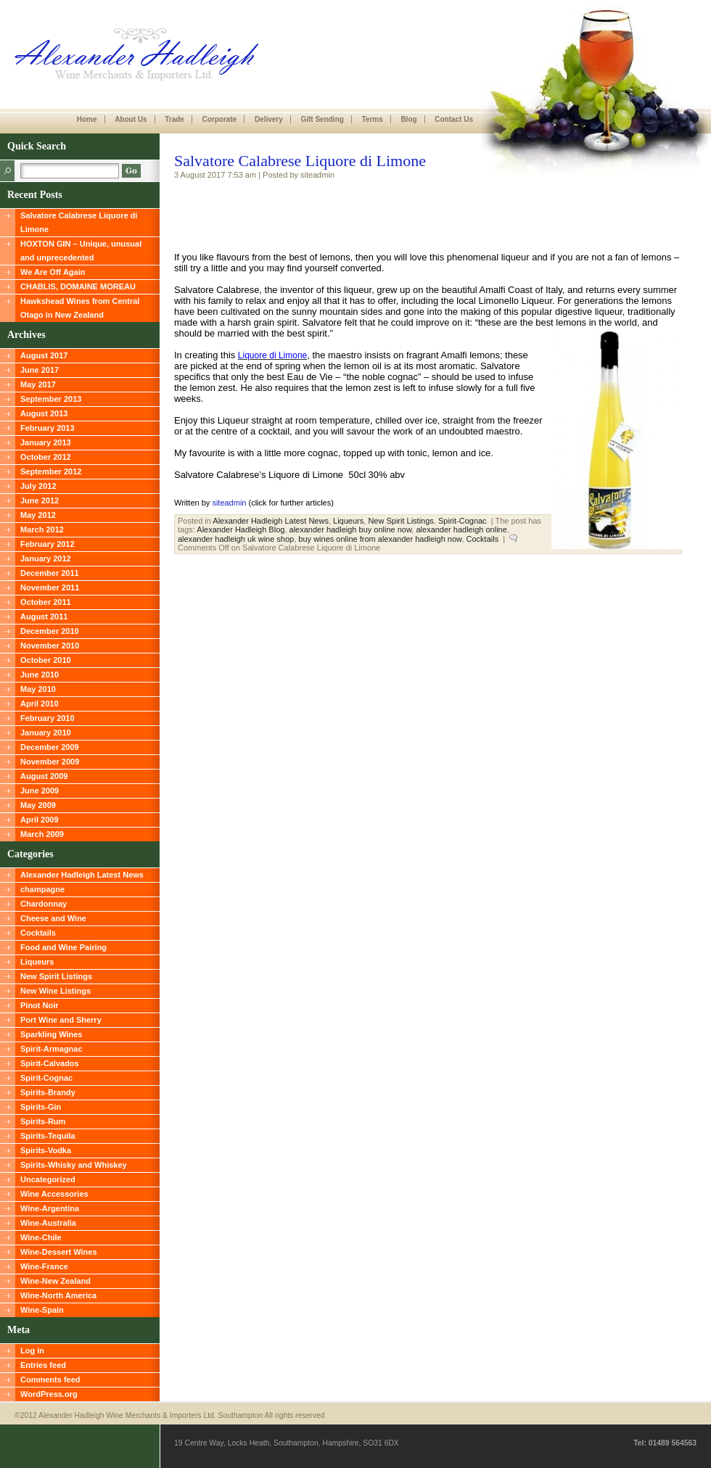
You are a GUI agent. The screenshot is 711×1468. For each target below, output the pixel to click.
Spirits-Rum (42, 1121)
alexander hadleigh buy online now (350, 529)
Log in (32, 1350)
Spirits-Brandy (47, 1092)
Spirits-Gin (40, 1106)
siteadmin (229, 502)
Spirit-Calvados (49, 1063)
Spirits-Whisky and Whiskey (73, 1164)
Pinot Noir (39, 1005)
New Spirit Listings (56, 976)
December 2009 (49, 747)
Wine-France (44, 1266)
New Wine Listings (55, 990)
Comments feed (50, 1379)
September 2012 (50, 471)
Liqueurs (37, 961)
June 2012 (39, 500)
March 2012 (42, 529)
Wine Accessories (54, 1193)
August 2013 (43, 413)
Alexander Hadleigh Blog (240, 529)
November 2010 (49, 645)
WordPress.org (49, 1394)
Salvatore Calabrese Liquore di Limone (78, 222)
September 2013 (50, 399)
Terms (371, 119)
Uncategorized (47, 1179)
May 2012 (38, 515)
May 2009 (38, 805)
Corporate (219, 119)
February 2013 (47, 428)
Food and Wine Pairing (63, 947)
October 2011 (45, 602)
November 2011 (49, 587)
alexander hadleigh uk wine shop (236, 539)
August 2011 (43, 616)
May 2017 (38, 384)
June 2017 (39, 370)
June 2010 (39, 674)
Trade (174, 119)
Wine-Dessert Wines (58, 1252)
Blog (408, 119)
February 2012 (47, 544)
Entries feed (43, 1365)
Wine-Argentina (49, 1208)
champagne (42, 889)
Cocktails (38, 932)
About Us (131, 119)
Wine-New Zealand (55, 1281)
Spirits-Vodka (45, 1150)
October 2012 (45, 457)
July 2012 (38, 486)
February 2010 (47, 718)
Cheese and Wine (53, 918)
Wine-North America (58, 1295)
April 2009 (39, 819)
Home (87, 119)
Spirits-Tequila (47, 1135)
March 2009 (42, 834)
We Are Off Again (52, 272)
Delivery (269, 119)
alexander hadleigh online (461, 529)
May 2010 (38, 689)
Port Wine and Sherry (61, 1019)
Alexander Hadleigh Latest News (82, 874)
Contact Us (454, 119)
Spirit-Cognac (46, 1077)
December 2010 (49, 631)
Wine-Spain (42, 1310)
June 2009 (39, 790)
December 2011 (49, 573)
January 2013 (45, 442)
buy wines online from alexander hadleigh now (379, 539)
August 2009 (43, 776)
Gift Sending (321, 119)
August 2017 (43, 355)
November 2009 (49, 761)
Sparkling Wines (51, 1034)
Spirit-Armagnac (51, 1048)
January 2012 (45, 558)
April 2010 (39, 703)
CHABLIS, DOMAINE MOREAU (78, 286)
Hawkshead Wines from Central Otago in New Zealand (79, 308)
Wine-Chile (41, 1237)
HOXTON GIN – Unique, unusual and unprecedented (80, 250)
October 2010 (45, 660)
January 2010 (45, 732)
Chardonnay (43, 903)
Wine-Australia (48, 1222)
